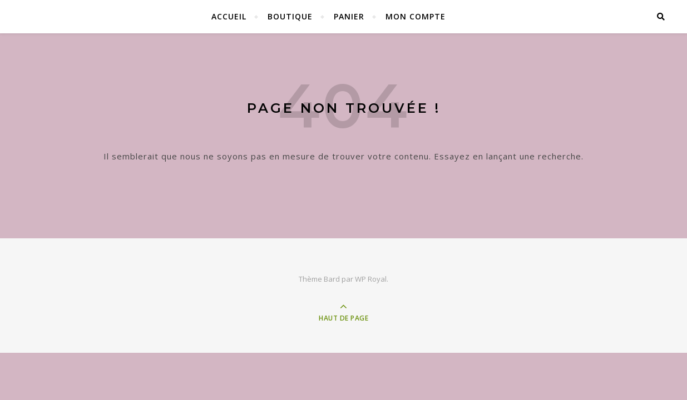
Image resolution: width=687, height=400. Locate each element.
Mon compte (415, 16)
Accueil (228, 16)
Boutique (290, 16)
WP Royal (371, 279)
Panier (349, 16)
